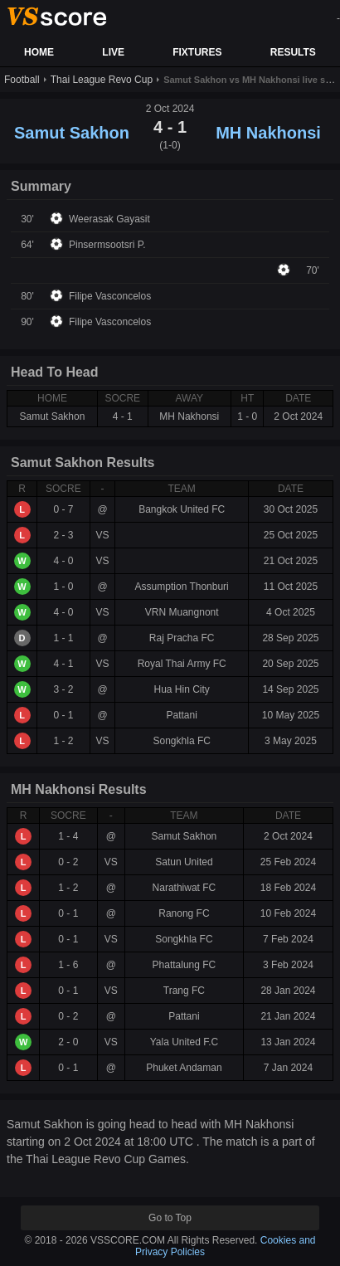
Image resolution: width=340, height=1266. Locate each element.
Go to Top (170, 1218)
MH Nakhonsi (268, 133)
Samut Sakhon (71, 133)
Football (22, 79)
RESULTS (293, 52)
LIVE (113, 52)
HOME (39, 52)
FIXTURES (196, 52)
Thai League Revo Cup (102, 79)
